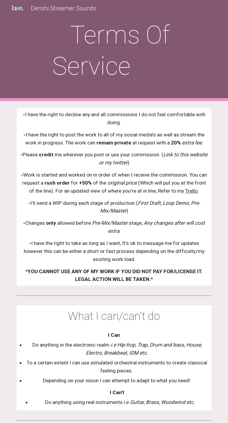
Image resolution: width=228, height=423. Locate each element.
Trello (191, 191)
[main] (114, 50)
